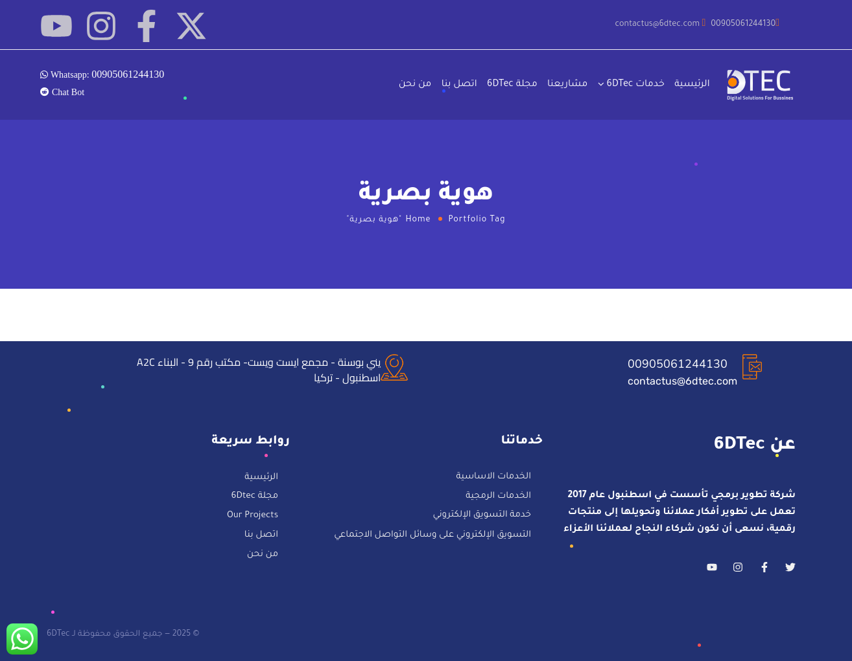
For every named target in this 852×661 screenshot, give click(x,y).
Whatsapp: (106, 74)
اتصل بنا (459, 85)
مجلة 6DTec (512, 85)
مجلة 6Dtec (254, 497)
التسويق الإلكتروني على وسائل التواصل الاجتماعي (432, 535)
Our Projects (252, 516)
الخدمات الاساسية (493, 477)
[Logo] (761, 85)
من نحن (415, 85)
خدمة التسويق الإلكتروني (482, 516)
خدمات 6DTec (636, 85)
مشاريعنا (567, 85)
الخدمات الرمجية (498, 497)
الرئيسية (691, 85)
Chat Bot (66, 91)
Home (418, 220)
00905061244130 (678, 364)
